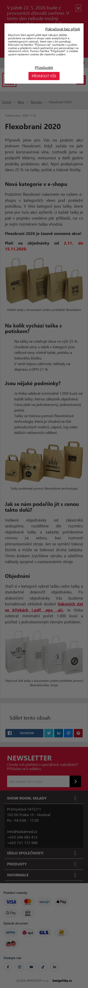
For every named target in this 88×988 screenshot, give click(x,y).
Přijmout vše (44, 75)
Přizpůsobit (44, 67)
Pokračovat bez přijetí (62, 29)
